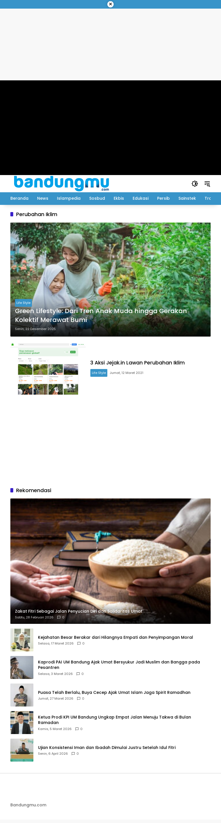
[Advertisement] (110, 444)
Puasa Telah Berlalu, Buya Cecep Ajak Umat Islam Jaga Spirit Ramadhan (114, 695)
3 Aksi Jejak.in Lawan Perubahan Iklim (143, 364)
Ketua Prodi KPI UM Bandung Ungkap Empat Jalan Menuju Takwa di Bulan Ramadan (114, 723)
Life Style (23, 302)
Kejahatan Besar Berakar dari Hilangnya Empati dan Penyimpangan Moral (115, 640)
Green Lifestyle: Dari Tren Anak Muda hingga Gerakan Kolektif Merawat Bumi (101, 315)
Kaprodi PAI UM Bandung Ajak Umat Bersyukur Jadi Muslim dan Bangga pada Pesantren (119, 668)
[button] (194, 183)
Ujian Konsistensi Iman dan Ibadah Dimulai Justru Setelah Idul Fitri (107, 751)
